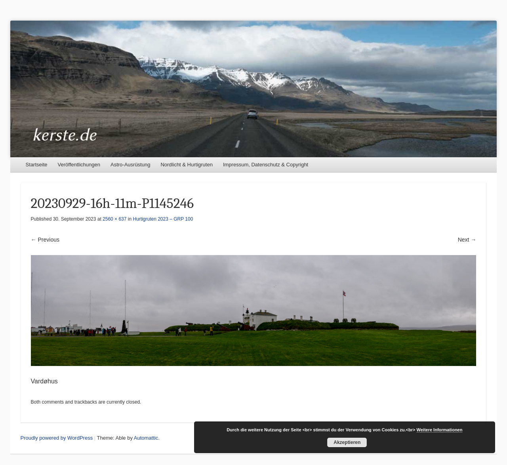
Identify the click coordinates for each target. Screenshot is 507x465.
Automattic (146, 438)
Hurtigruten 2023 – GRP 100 (163, 219)
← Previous (45, 239)
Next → (467, 239)
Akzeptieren (347, 442)
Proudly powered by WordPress (57, 438)
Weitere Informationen (440, 429)
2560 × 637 (114, 219)
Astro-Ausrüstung (130, 165)
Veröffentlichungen (79, 165)
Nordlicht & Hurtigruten (186, 165)
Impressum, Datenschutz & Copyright (265, 165)
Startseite (37, 165)
